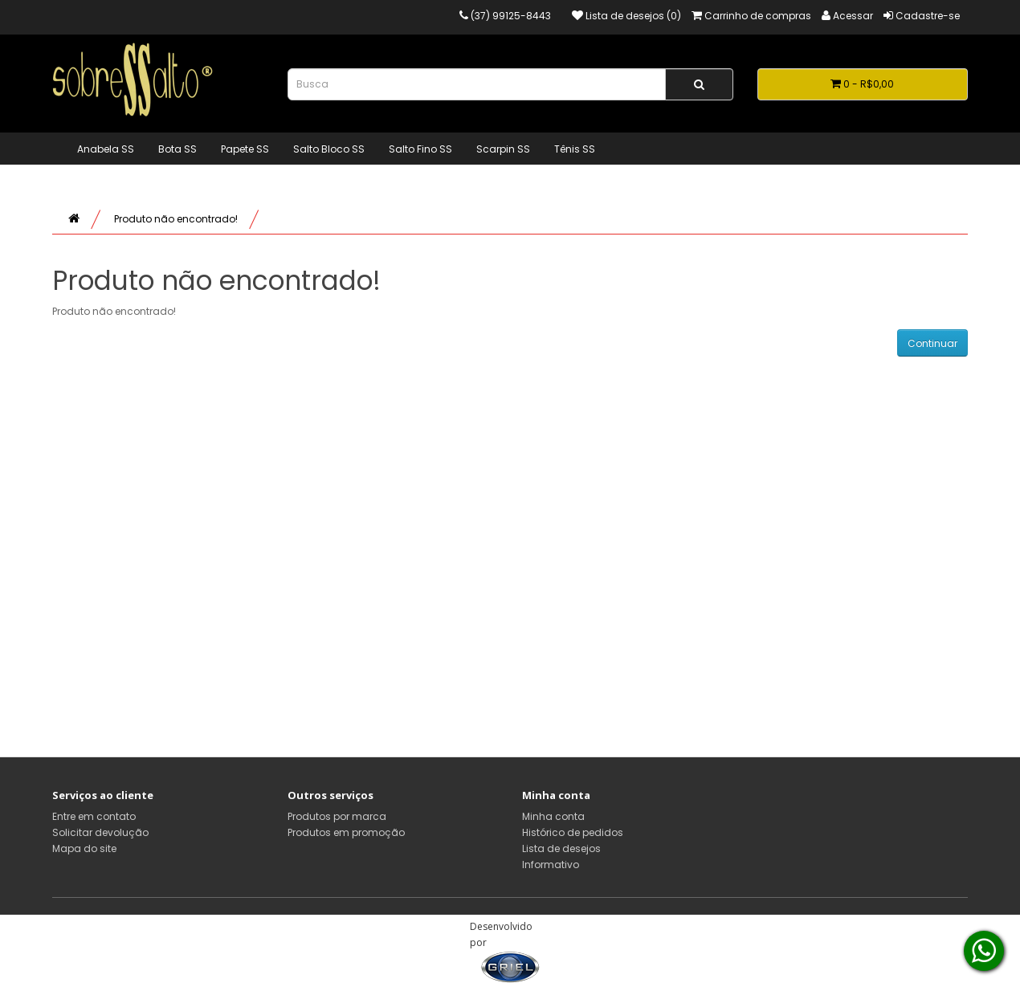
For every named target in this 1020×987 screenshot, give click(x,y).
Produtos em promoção (346, 832)
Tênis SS (574, 149)
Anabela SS (105, 149)
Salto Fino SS (420, 149)
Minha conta (553, 816)
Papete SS (245, 149)
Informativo (550, 864)
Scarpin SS (503, 149)
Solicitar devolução (100, 832)
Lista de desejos (561, 848)
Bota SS (177, 149)
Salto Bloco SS (329, 149)
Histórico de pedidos (572, 832)
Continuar (932, 343)
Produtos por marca (337, 816)
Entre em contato (94, 816)
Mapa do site (84, 848)
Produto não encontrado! (176, 219)
